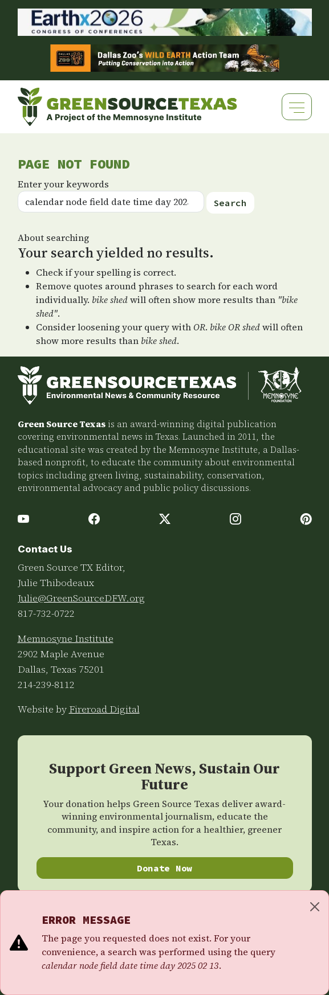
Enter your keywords (63, 184)
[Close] (314, 907)
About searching (53, 237)
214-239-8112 (46, 684)
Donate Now (164, 868)
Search (230, 202)
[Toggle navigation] (297, 106)
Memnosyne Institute (65, 638)
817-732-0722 (46, 613)
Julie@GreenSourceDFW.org (81, 598)
